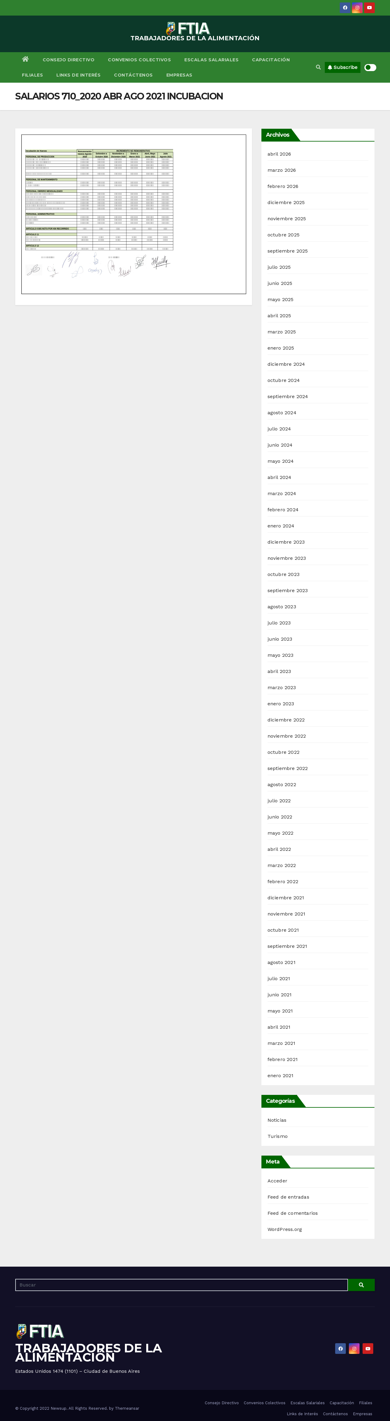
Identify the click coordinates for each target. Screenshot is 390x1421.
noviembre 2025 (287, 218)
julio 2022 (279, 801)
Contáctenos (133, 75)
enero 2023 (281, 704)
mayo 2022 (281, 833)
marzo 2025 (282, 332)
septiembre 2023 (288, 590)
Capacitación (271, 60)
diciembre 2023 (286, 542)
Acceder (277, 1181)
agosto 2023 (282, 607)
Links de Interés (78, 75)
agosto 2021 (282, 962)
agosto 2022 (282, 784)
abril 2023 (279, 671)
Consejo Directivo (69, 60)
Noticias (277, 1120)
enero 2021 (281, 1075)
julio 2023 (279, 623)
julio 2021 (279, 978)
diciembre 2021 (286, 898)
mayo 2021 (280, 1011)
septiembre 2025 (288, 251)
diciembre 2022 (286, 720)
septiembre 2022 (288, 768)
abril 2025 (279, 315)
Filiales (32, 75)
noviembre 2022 (287, 736)
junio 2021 (280, 995)
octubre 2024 (284, 380)
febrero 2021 (283, 1059)
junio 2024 (280, 445)
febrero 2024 (283, 510)
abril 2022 (279, 849)
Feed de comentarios (293, 1213)
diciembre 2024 (286, 364)
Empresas (179, 75)
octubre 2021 (283, 930)
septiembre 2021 (287, 946)
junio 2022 (280, 817)
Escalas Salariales (211, 60)
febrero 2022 (283, 881)
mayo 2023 (281, 655)
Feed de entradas (288, 1197)
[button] (318, 67)
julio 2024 (279, 429)
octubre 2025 (284, 235)
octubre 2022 (284, 752)
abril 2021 (279, 1027)
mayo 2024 (281, 461)
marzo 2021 (282, 1043)
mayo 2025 (281, 299)
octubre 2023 (284, 574)
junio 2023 (280, 639)
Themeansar (127, 1408)
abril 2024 (280, 477)
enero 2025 (281, 348)
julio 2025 (279, 267)
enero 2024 (281, 526)
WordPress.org (285, 1229)
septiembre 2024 (288, 396)
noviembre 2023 (287, 558)
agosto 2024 (282, 413)
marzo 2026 (282, 170)
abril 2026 (279, 154)
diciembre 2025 (286, 202)
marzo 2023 (282, 687)
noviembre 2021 (287, 914)
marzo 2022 (282, 865)
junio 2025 (280, 283)
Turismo (278, 1136)
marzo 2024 (282, 493)
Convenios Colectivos (139, 60)
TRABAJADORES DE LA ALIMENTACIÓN (195, 38)
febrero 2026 (283, 186)
